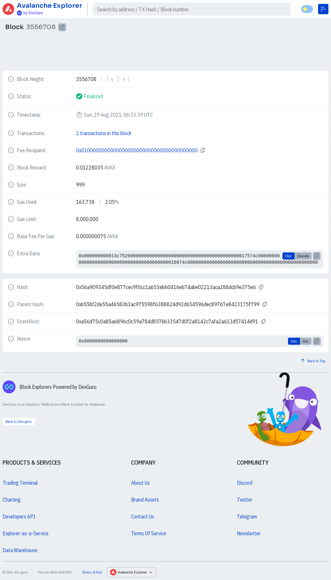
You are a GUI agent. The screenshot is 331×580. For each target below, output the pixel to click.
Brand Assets (145, 499)
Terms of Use (92, 572)
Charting (12, 499)
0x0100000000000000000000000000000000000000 (137, 150)
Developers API (19, 516)
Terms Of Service (148, 533)
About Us (140, 483)
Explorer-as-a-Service (26, 533)
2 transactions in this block (103, 133)
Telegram (247, 516)
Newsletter (248, 533)
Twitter (244, 499)
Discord (244, 483)
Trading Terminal (20, 483)
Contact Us (142, 516)
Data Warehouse (20, 550)
